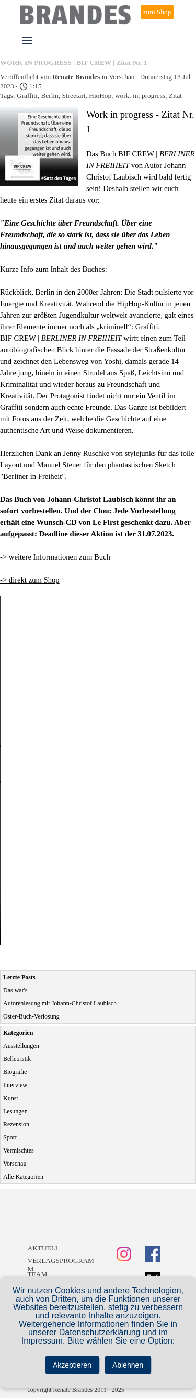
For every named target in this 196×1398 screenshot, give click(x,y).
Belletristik (17, 1059)
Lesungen (15, 1111)
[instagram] (124, 1254)
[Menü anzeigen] (28, 40)
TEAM (38, 1274)
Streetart (73, 95)
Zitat (175, 95)
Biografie (15, 1072)
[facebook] (153, 1254)
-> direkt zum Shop (30, 580)
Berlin (49, 95)
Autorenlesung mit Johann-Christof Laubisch (60, 1003)
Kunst (10, 1098)
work (122, 95)
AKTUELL (44, 1248)
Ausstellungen (21, 1045)
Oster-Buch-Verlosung (31, 1016)
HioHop (100, 95)
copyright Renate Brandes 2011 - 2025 (76, 1389)
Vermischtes (18, 1150)
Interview (15, 1085)
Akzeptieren (72, 1365)
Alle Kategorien (23, 1176)
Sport (10, 1137)
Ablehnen (127, 1365)
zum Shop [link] (157, 12)
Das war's (15, 990)
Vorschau (14, 1163)
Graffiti (27, 95)
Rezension (16, 1124)
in (135, 95)
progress (153, 95)
